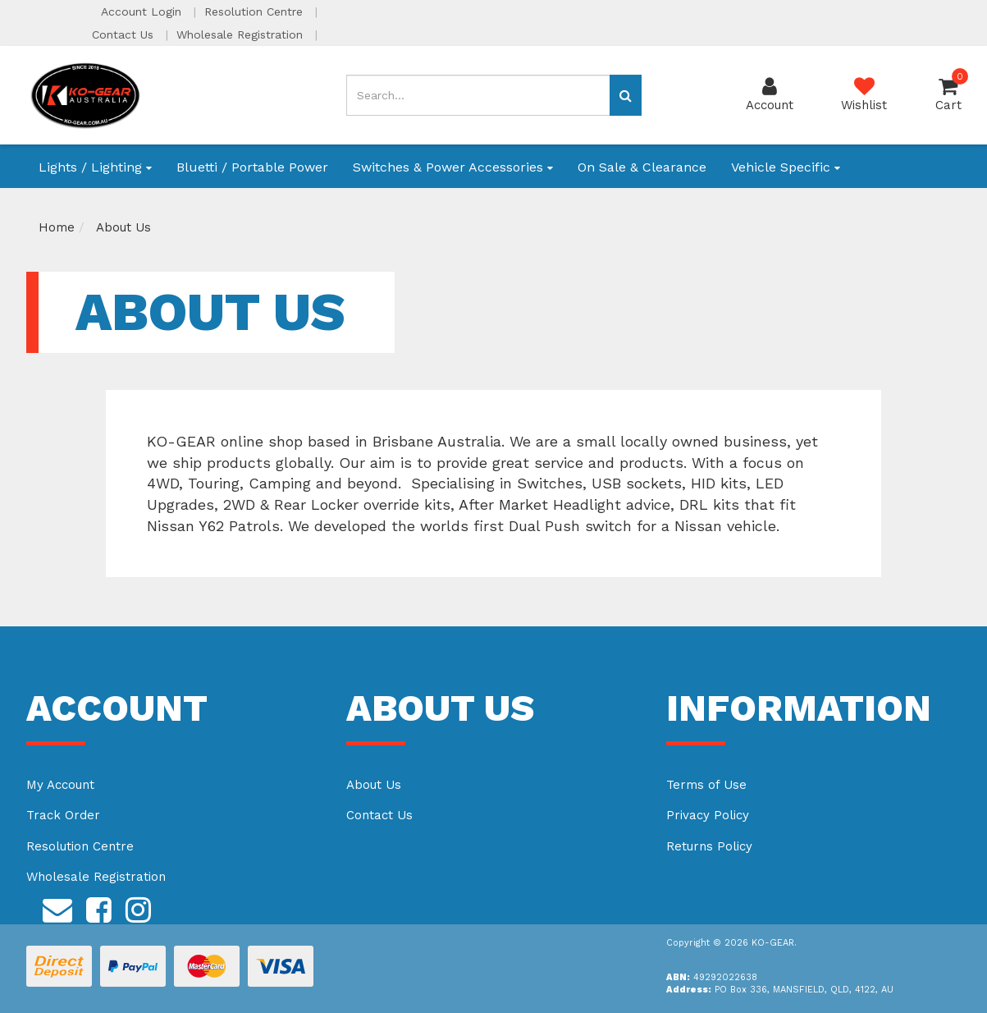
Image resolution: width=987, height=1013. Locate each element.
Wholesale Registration (241, 34)
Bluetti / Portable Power (252, 167)
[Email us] (57, 908)
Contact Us (125, 34)
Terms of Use (706, 784)
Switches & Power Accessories (453, 167)
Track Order (63, 815)
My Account (60, 784)
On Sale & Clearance (642, 167)
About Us (373, 784)
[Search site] (626, 95)
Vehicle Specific (785, 167)
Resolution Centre (255, 11)
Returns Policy (709, 846)
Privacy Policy (707, 815)
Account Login (143, 11)
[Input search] (478, 95)
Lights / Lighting (95, 167)
